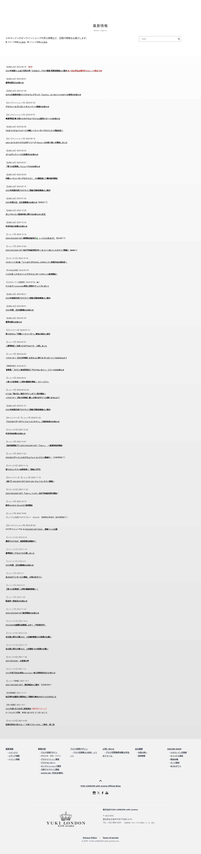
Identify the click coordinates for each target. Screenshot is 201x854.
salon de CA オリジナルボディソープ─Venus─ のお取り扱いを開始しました (36, 142)
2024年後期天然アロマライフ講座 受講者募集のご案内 (28, 298)
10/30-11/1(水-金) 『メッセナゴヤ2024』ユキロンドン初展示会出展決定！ (36, 262)
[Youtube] (106, 793)
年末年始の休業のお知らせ (16, 226)
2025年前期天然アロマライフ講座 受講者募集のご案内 (28, 190)
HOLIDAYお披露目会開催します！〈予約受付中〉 (26, 625)
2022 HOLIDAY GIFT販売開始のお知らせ (22, 613)
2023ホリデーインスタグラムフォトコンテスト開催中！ (29, 457)
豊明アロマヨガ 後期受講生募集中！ (21, 541)
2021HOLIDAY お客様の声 (17, 661)
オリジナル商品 (176, 756)
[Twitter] (98, 793)
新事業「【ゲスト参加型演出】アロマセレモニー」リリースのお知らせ (35, 370)
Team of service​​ (111, 837)
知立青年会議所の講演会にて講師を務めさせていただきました (31, 697)
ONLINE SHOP (174, 749)
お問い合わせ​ (108, 749)
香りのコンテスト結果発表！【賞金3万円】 (23, 469)
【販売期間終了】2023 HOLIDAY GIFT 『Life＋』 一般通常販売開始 (34, 445)
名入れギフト (175, 766)
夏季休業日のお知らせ (15, 83)
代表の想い (142, 752)
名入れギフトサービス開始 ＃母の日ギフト (24, 577)
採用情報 (141, 756)
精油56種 (174, 759)
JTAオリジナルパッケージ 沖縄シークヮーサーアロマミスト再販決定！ (34, 131)
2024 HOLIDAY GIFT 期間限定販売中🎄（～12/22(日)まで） (30, 238)
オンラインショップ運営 (51, 766)
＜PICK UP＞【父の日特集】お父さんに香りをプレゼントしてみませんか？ (36, 358)
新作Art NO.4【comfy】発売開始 (19, 505)
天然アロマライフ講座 (50, 769)
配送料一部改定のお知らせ (16, 601)
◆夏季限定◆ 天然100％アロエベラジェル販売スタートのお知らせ (33, 119)
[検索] (160, 39)
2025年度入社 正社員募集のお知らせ (21, 202)
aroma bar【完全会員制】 (52, 773)
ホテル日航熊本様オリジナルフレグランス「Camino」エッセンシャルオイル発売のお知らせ (43, 95)
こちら (23, 42)
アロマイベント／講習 (50, 759)
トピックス (13, 752)
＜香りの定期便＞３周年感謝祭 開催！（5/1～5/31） (27, 382)
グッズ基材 (175, 762)
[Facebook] (102, 793)
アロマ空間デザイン (49, 752)
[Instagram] (94, 793)
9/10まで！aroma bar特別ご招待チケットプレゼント (27, 286)
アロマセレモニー (48, 762)
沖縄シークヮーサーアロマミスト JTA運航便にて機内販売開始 (32, 178)
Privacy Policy (89, 837)
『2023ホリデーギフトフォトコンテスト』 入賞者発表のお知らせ (32, 422)
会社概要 (139, 749)
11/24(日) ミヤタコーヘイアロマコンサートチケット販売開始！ (32, 274)
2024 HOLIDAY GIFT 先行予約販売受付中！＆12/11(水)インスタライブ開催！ (37, 250)
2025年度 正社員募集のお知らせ (20, 310)
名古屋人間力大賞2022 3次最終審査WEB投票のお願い (29, 637)
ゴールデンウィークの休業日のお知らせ (22, 154)
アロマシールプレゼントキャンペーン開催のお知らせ (27, 107)
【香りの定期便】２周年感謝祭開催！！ (22, 589)
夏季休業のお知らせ (14, 322)
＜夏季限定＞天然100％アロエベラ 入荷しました (26, 346)
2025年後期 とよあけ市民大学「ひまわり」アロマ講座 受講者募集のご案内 (54, 71)
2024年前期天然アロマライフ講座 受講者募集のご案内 (28, 410)
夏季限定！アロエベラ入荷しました (20, 553)
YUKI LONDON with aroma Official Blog (100, 786)
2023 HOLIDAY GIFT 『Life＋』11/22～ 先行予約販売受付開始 (31, 493)
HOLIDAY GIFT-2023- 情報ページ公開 (41, 529)
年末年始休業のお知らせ (16, 433)
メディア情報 (14, 756)
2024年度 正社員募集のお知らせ (20, 565)
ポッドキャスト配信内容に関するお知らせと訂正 (26, 214)
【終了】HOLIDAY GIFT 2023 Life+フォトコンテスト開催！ (30, 481)
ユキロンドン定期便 (178, 752)
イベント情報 (14, 759)
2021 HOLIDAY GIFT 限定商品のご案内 (22, 685)
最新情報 (9, 749)
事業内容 (42, 749)
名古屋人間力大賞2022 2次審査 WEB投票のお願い (27, 649)
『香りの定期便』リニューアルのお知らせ (23, 166)
